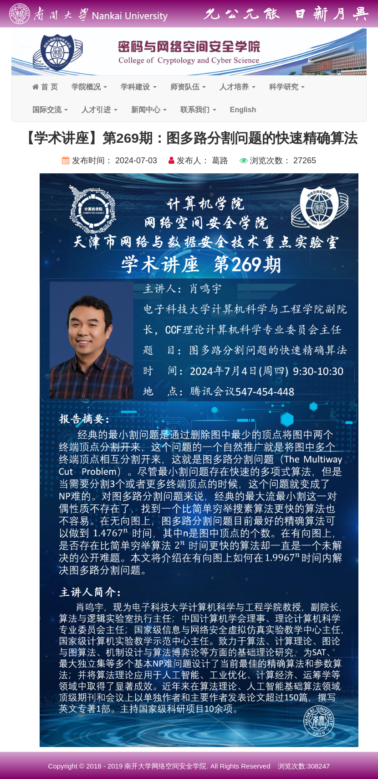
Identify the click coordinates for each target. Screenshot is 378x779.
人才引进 (99, 110)
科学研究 (287, 87)
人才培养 (237, 87)
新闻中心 (149, 110)
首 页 (45, 87)
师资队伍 (188, 87)
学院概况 (89, 87)
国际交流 (50, 110)
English (243, 110)
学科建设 (138, 87)
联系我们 (198, 110)
